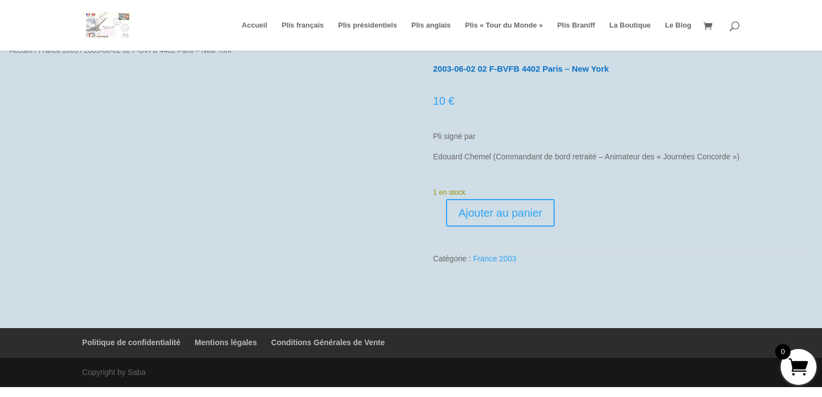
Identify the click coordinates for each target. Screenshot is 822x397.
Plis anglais (431, 25)
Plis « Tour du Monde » (503, 25)
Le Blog (678, 25)
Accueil (254, 25)
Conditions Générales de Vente (328, 342)
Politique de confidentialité (131, 342)
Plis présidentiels (367, 25)
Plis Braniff (576, 25)
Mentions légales (226, 342)
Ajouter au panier (500, 213)
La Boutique (630, 25)
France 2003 (495, 258)
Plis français (303, 25)
